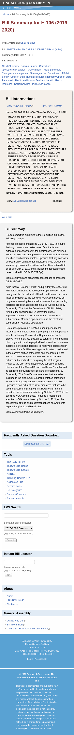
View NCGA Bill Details (20, 106)
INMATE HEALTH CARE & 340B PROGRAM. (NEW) (34, 49)
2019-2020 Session (52, 106)
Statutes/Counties (16, 494)
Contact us (12, 604)
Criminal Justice (29, 66)
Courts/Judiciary (10, 66)
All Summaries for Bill (24, 201)
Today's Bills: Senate (18, 470)
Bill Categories (14, 490)
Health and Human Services (30, 80)
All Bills (11, 474)
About (10, 596)
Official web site (16, 620)
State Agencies (38, 73)
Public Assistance (41, 84)
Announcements (15, 498)
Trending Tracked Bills (18, 478)
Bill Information (16, 624)
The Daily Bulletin (16, 462)
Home (6, 14)
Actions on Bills (15, 482)
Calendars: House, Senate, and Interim (28, 628)
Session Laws (14, 486)
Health (49, 80)
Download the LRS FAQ (37, 444)
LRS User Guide (15, 600)
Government (34, 69)
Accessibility (41, 659)
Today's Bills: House (17, 466)
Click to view (27, 43)
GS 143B (7, 217)
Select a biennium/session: (18, 522)
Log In (30, 659)
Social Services (22, 84)
